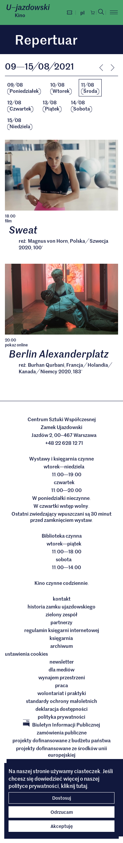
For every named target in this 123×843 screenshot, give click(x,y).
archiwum (61, 646)
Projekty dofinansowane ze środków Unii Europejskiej (61, 752)
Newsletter (62, 662)
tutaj (81, 785)
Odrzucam (62, 812)
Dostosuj (61, 797)
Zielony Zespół (61, 615)
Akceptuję (62, 826)
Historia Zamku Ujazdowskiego (61, 607)
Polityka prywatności (61, 717)
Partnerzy (61, 623)
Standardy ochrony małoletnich (61, 701)
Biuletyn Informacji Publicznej (61, 725)
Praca (61, 686)
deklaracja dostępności (61, 709)
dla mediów (61, 670)
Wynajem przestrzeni (61, 678)
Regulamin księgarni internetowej (61, 630)
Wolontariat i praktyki (61, 693)
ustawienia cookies (26, 654)
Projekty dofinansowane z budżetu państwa (61, 741)
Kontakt (62, 599)
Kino (20, 15)
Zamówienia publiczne (62, 733)
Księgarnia (62, 638)
